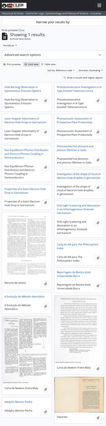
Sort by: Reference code (60, 70)
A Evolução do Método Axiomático (25, 296)
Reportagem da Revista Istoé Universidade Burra (74, 274)
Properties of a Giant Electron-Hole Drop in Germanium (25, 190)
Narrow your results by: (53, 22)
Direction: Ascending (90, 70)
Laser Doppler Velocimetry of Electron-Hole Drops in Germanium (25, 120)
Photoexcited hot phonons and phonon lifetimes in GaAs (75, 148)
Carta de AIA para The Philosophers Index (78, 246)
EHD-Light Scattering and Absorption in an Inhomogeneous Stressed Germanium (78, 209)
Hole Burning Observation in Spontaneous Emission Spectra (23, 89)
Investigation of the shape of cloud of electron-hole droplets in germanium (78, 175)
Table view (48, 64)
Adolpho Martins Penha (18, 402)
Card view (31, 64)
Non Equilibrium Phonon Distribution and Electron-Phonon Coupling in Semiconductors (26, 153)
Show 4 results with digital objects (83, 77)
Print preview (12, 64)
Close (21, 30)
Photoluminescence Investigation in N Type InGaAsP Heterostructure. (79, 89)
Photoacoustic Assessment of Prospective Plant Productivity (74, 120)
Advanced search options (23, 55)
